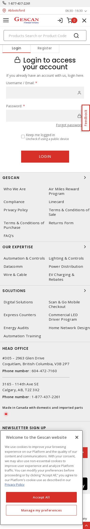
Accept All (41, 497)
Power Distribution (66, 266)
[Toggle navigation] (6, 20)
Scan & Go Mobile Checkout (64, 304)
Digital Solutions (18, 302)
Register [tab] (45, 48)
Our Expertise (45, 246)
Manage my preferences (41, 510)
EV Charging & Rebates (61, 276)
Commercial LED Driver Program (63, 317)
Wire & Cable (15, 274)
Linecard (56, 201)
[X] (77, 437)
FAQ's (9, 235)
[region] (41, 477)
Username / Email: (21, 83)
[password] (45, 116)
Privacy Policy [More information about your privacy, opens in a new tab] (14, 484)
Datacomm (13, 266)
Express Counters (20, 314)
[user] (45, 93)
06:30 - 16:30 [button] (74, 11)
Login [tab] (16, 48)
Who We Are (15, 189)
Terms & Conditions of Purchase (24, 225)
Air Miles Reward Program (64, 191)
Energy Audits (16, 327)
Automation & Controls (24, 258)
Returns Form (61, 223)
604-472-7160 (44, 370)
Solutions (45, 290)
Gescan (45, 177)
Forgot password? (70, 125)
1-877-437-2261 (19, 3)
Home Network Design (69, 327)
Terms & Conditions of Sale (69, 212)
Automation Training (22, 336)
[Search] (45, 35)
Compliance (14, 201)
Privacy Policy (16, 210)
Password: (15, 106)
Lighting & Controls (66, 258)
